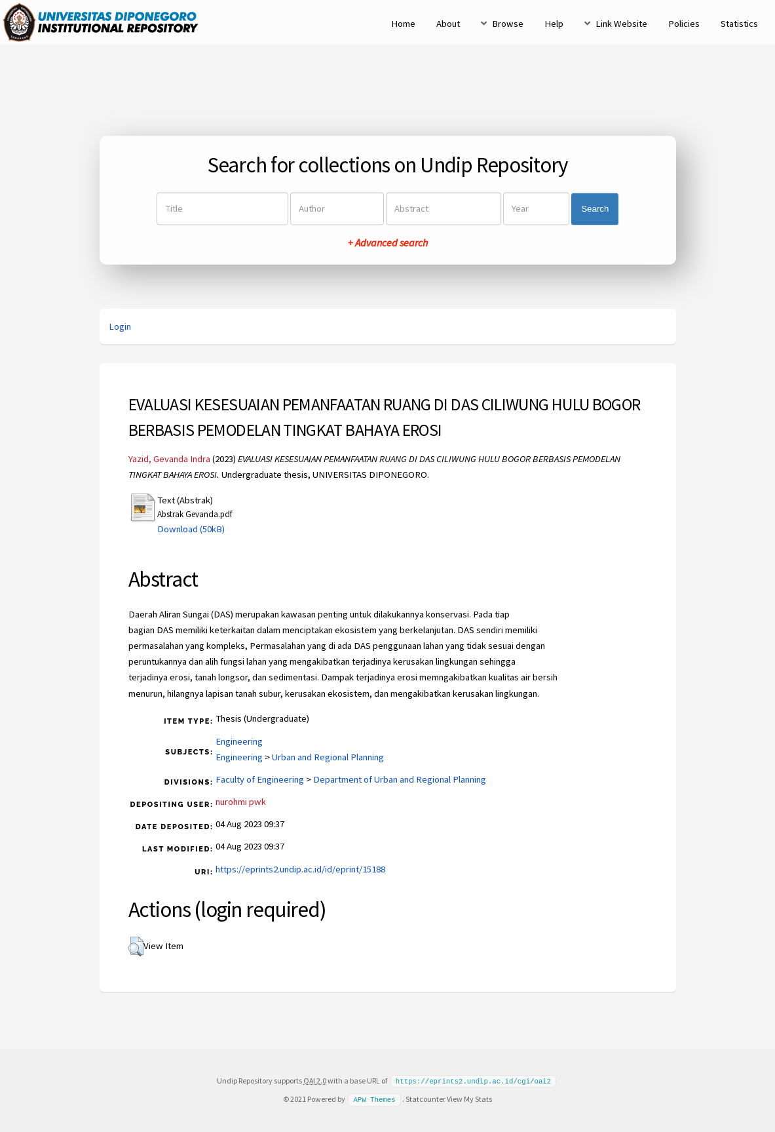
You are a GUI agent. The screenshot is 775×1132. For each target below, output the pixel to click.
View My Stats (469, 1098)
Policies (684, 23)
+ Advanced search (388, 243)
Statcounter (425, 1098)
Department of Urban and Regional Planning (399, 779)
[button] (135, 946)
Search (595, 209)
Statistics (739, 23)
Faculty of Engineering (260, 779)
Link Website (621, 23)
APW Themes (374, 1098)
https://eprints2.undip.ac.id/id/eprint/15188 (300, 869)
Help (553, 23)
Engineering (239, 741)
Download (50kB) (191, 529)
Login (120, 326)
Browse (507, 23)
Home (403, 23)
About (448, 23)
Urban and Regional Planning (328, 757)
